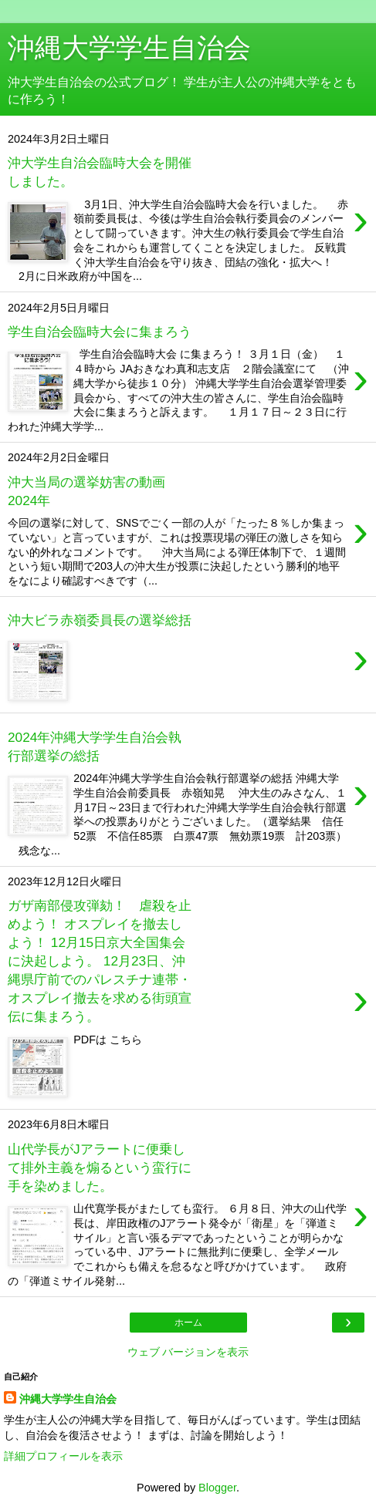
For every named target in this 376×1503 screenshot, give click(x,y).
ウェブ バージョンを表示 (188, 1352)
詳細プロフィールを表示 (63, 1456)
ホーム (188, 1322)
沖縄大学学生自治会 (68, 1399)
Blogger (217, 1487)
